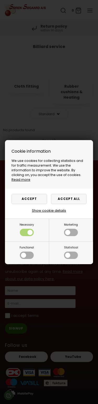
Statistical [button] (71, 252)
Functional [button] (27, 252)
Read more (20, 179)
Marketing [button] (71, 229)
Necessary (27, 229)
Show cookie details (49, 210)
